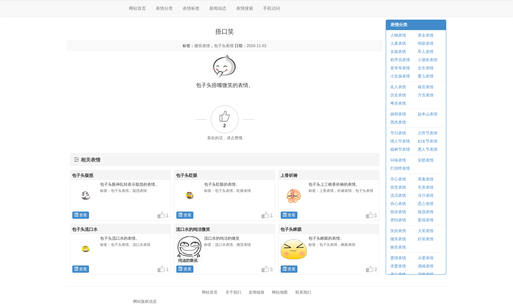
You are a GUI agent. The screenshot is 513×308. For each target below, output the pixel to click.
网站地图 (280, 292)
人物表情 (398, 35)
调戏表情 (425, 266)
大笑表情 (425, 231)
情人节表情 (400, 141)
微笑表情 (202, 45)
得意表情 (398, 187)
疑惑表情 (425, 212)
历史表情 (398, 95)
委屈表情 (425, 220)
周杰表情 (398, 122)
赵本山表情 (427, 114)
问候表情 (398, 160)
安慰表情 (425, 160)
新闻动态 (217, 8)
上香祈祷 (288, 175)
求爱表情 (398, 266)
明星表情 (425, 43)
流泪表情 (398, 195)
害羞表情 (425, 179)
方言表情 (425, 95)
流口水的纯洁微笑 (193, 229)
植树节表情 (400, 149)
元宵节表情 (427, 133)
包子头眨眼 (186, 175)
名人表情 (398, 87)
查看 (80, 215)
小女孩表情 (400, 76)
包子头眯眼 (291, 229)
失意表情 (425, 187)
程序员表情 (400, 60)
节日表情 (398, 133)
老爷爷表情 (400, 68)
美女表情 (425, 35)
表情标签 (191, 8)
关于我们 (233, 292)
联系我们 (303, 292)
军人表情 (425, 51)
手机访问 (271, 8)
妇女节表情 (427, 141)
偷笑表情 (398, 247)
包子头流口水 (84, 229)
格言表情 (425, 87)
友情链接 (256, 292)
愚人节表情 (427, 149)
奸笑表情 (425, 239)
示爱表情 (425, 258)
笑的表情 (398, 231)
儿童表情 (398, 43)
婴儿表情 (425, 76)
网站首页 (137, 8)
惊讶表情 (398, 212)
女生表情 (425, 68)
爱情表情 (398, 258)
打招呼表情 (400, 168)
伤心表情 (398, 203)
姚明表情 (398, 114)
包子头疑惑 (82, 175)
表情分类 (164, 8)
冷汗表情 (425, 195)
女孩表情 (398, 51)
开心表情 (398, 179)
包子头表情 (224, 45)
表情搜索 (244, 8)
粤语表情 (398, 103)
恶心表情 (425, 203)
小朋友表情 (427, 60)
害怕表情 (398, 220)
